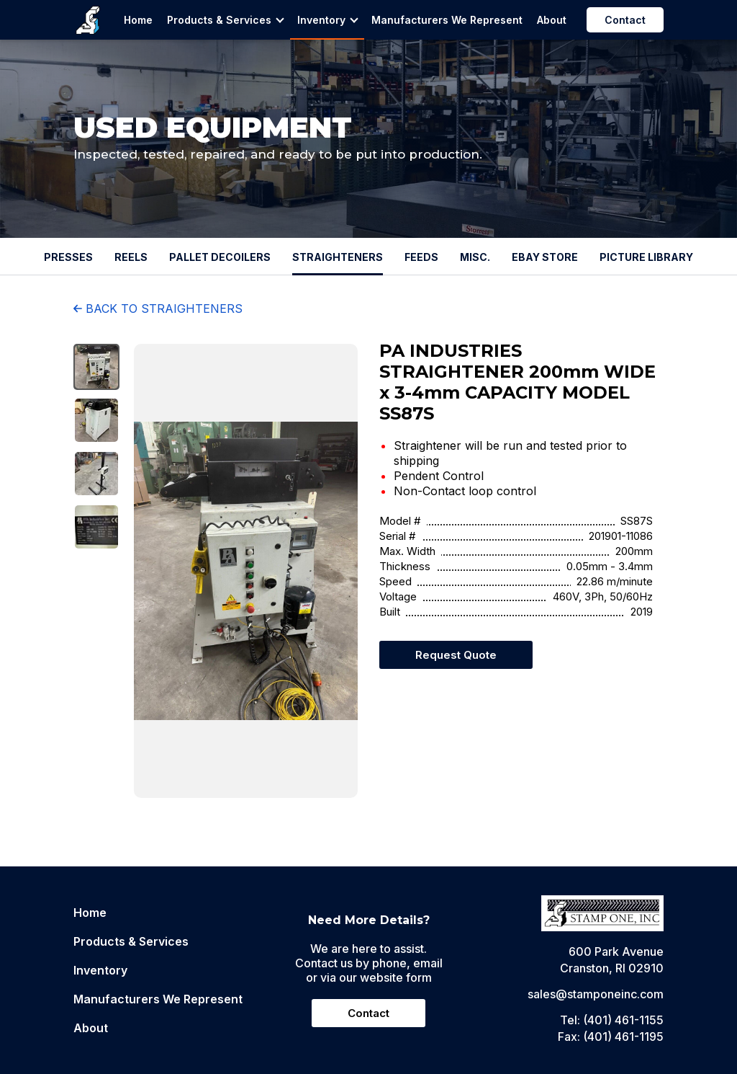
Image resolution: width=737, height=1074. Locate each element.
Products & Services (225, 20)
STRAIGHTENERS (337, 257)
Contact (625, 20)
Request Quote (456, 655)
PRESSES (68, 257)
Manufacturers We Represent (447, 20)
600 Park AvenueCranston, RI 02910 (612, 959)
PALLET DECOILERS (220, 257)
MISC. (475, 257)
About (551, 20)
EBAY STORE (545, 257)
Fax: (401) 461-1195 (611, 1036)
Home (138, 20)
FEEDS (421, 257)
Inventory (327, 20)
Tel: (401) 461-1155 (612, 1020)
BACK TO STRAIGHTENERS (158, 308)
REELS (131, 257)
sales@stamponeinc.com (596, 994)
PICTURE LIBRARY (646, 257)
